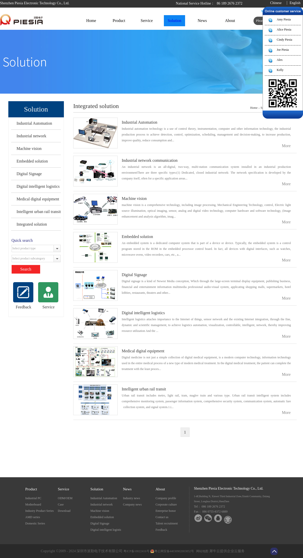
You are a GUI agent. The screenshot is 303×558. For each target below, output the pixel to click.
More (286, 146)
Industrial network (31, 136)
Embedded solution (32, 161)
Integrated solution (31, 224)
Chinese (276, 3)
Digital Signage (29, 174)
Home (91, 20)
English (295, 3)
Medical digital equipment (37, 199)
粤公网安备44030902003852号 (174, 551)
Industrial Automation (34, 123)
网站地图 (201, 551)
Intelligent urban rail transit (38, 211)
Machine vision (28, 148)
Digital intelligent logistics (38, 186)
